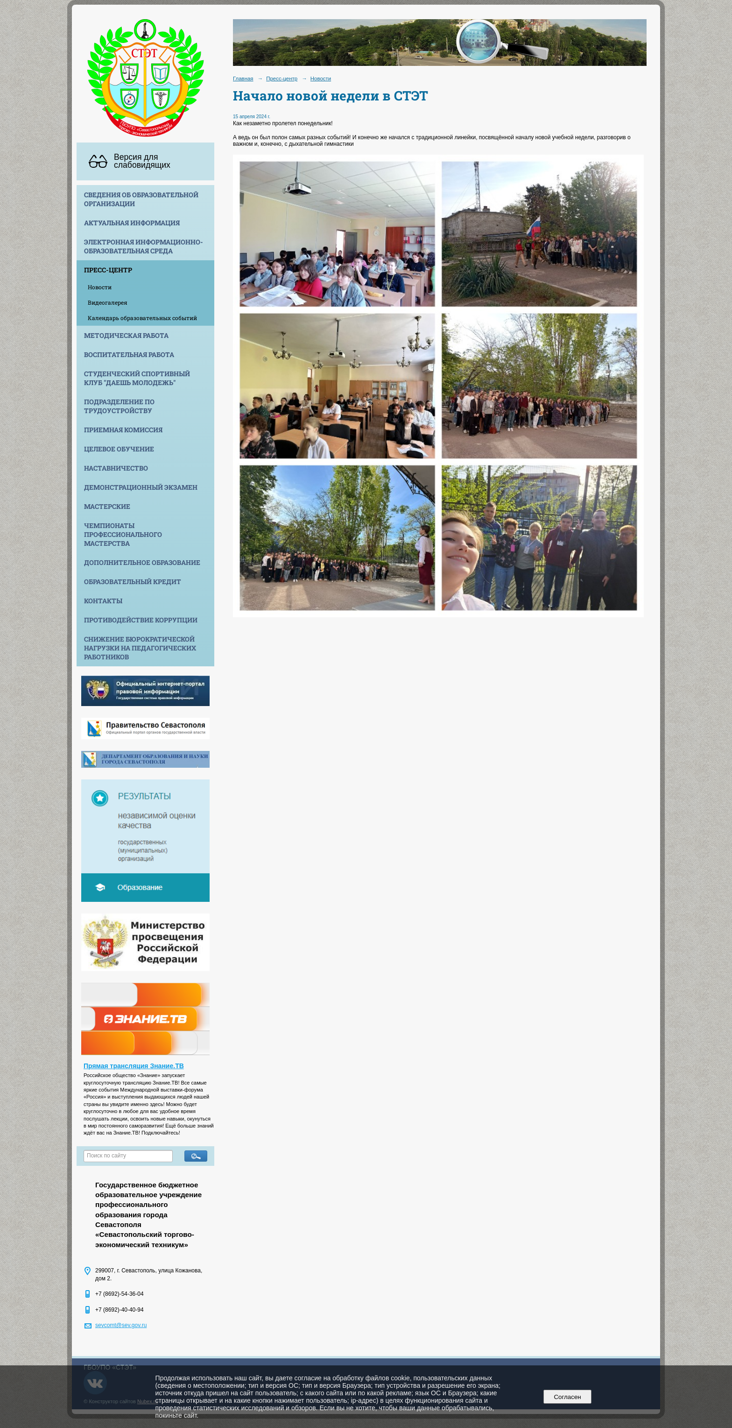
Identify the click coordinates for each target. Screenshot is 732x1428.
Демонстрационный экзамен (140, 487)
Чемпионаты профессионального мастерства (123, 534)
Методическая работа (126, 335)
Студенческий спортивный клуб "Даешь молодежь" (137, 378)
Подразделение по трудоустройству (119, 406)
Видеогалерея (107, 302)
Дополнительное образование (142, 562)
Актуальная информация (132, 222)
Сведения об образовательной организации (141, 199)
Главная (243, 78)
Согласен (567, 1396)
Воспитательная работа (129, 354)
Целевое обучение (119, 448)
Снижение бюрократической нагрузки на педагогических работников (140, 648)
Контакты (103, 600)
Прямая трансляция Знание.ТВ (134, 1066)
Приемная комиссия (123, 429)
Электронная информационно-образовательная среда (143, 246)
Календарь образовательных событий (142, 317)
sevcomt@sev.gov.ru (121, 1325)
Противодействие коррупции (140, 619)
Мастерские (107, 506)
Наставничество (116, 468)
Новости (100, 287)
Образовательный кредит (132, 581)
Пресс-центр (108, 269)
